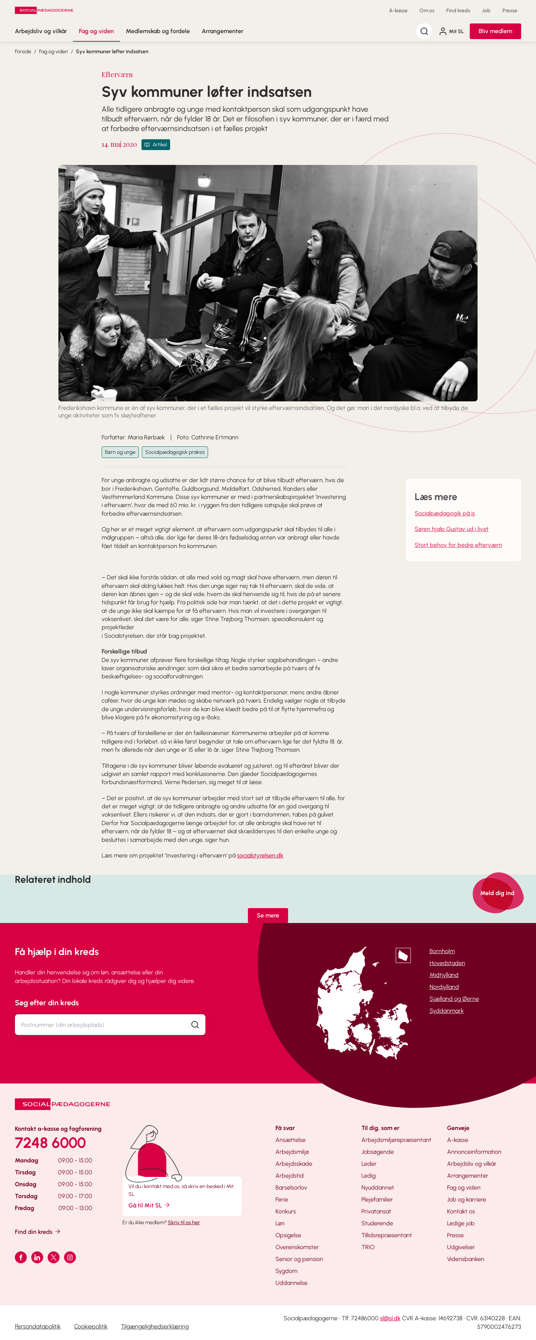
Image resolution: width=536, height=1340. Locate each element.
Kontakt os (461, 1211)
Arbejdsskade (293, 1163)
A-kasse (398, 10)
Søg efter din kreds (47, 1002)
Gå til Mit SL (149, 1205)
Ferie (281, 1199)
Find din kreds (38, 1231)
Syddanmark (447, 1010)
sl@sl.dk (390, 1318)
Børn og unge (120, 452)
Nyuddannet (377, 1187)
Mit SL (451, 31)
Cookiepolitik (91, 1326)
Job (486, 10)
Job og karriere (466, 1199)
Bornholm (442, 951)
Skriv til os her (184, 1222)
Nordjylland (444, 986)
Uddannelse (291, 1282)
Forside (23, 51)
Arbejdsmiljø (292, 1151)
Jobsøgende (377, 1151)
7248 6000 (50, 1142)
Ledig (368, 1175)
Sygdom (286, 1270)
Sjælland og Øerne (454, 998)
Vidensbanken (465, 1259)
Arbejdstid (289, 1175)
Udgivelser (461, 1247)
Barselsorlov (291, 1187)
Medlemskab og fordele (158, 31)
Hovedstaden (447, 963)
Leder (369, 1163)
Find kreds (458, 10)
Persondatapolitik (38, 1326)
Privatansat (376, 1211)
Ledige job (461, 1223)
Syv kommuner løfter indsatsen (112, 51)
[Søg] (424, 31)
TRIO (367, 1247)
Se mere (268, 915)
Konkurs (285, 1211)
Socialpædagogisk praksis (175, 452)
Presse (509, 10)
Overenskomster (297, 1247)
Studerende (377, 1223)
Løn (280, 1223)
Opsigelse (288, 1235)
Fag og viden (96, 31)
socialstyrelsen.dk (260, 855)
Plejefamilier (377, 1199)
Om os (426, 10)
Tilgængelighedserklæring (155, 1326)
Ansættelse (290, 1139)
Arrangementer (222, 31)
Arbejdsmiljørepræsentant (396, 1139)
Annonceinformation (474, 1151)
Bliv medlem (495, 31)
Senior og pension (299, 1259)
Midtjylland (444, 974)
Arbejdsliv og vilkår (41, 31)
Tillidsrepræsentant (386, 1235)
